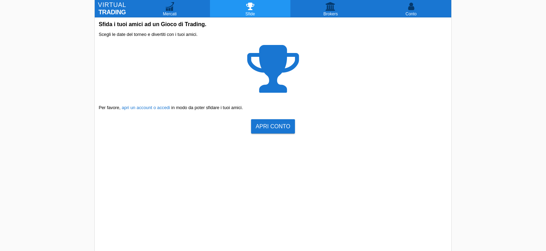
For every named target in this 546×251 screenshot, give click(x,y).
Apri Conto (273, 126)
